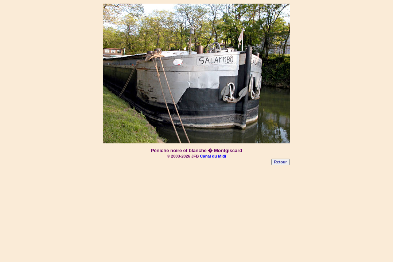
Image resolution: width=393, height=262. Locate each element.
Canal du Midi (213, 156)
